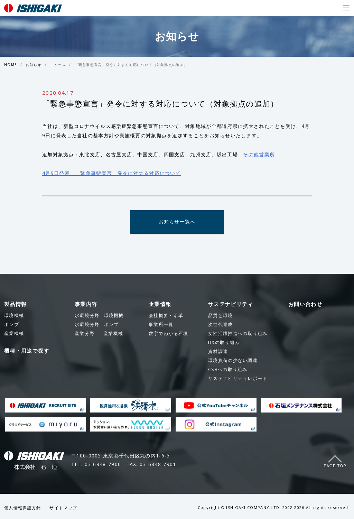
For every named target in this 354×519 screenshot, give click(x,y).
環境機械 (99, 315)
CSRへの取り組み (228, 370)
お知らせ (33, 64)
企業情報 (160, 304)
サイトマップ (63, 508)
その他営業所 (259, 154)
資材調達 (218, 352)
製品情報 (15, 304)
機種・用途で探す (26, 350)
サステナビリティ (230, 304)
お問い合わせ (305, 304)
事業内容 (86, 304)
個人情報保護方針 (22, 508)
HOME (10, 64)
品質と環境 (220, 316)
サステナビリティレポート (238, 379)
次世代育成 (220, 325)
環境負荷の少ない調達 (233, 361)
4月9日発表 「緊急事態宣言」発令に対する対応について (111, 173)
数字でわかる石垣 (168, 334)
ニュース (58, 64)
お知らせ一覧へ (176, 222)
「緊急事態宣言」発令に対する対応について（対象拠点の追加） (131, 64)
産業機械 (99, 334)
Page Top (335, 466)
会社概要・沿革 (166, 316)
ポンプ (97, 324)
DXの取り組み (224, 343)
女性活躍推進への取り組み (238, 334)
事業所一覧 (161, 325)
